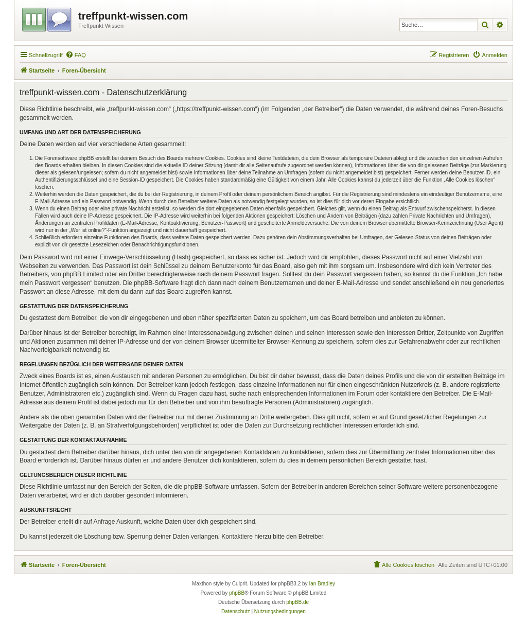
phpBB (236, 593)
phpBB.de (297, 602)
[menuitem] (75, 55)
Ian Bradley (322, 583)
